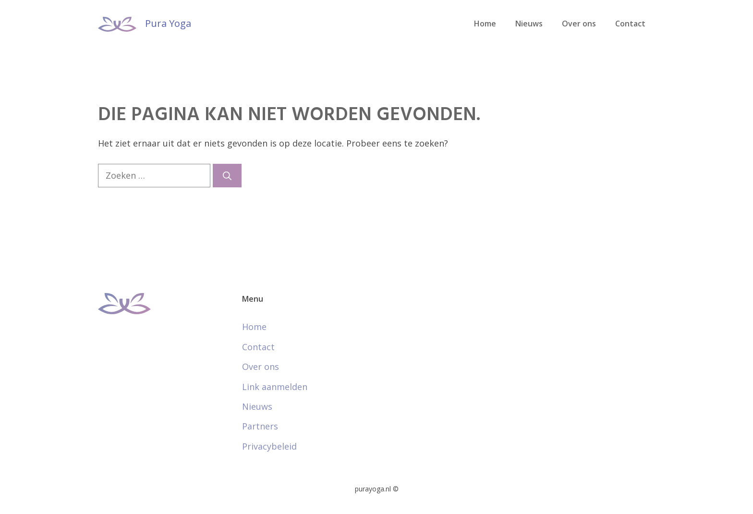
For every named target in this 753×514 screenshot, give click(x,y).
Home (485, 23)
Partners (260, 426)
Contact (630, 23)
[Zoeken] (227, 175)
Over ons (579, 23)
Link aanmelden (274, 386)
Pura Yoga (168, 23)
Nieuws (529, 23)
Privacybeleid (269, 446)
